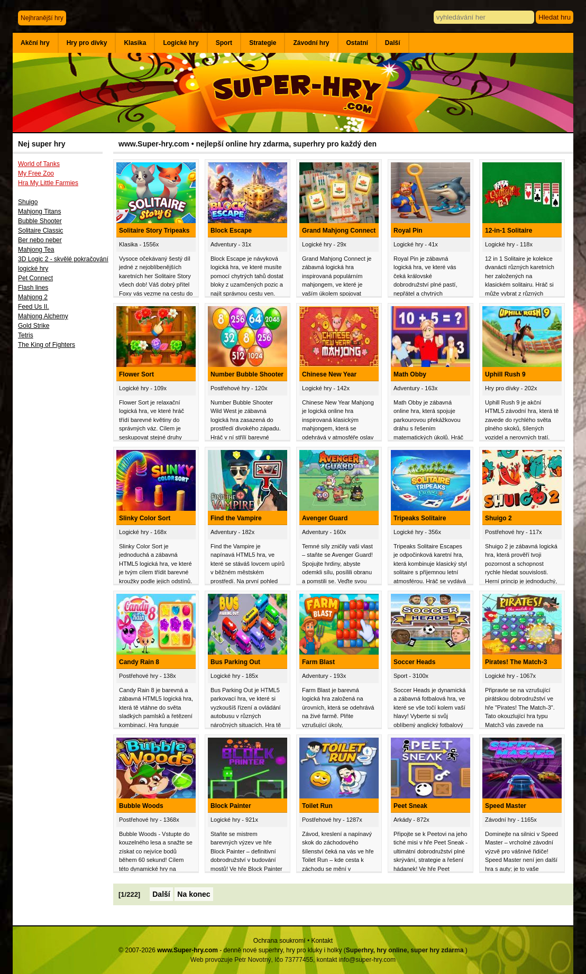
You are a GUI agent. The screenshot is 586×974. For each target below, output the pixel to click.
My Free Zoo (36, 173)
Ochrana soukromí (279, 940)
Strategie (262, 43)
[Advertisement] (63, 527)
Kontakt (322, 940)
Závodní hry (311, 43)
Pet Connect (35, 278)
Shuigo (28, 202)
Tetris (25, 335)
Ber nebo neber (40, 240)
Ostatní (357, 43)
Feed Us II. (33, 306)
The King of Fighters (46, 344)
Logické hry (180, 43)
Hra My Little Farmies (48, 183)
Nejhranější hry (42, 18)
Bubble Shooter (40, 221)
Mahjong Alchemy (43, 316)
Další (392, 43)
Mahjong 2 (33, 297)
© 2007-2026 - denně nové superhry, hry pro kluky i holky (230, 950)
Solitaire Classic (40, 230)
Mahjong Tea (36, 249)
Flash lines (33, 287)
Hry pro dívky (87, 43)
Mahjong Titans (39, 211)
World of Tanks (39, 164)
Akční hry (35, 43)
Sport (224, 43)
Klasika (135, 43)
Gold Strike (33, 325)
